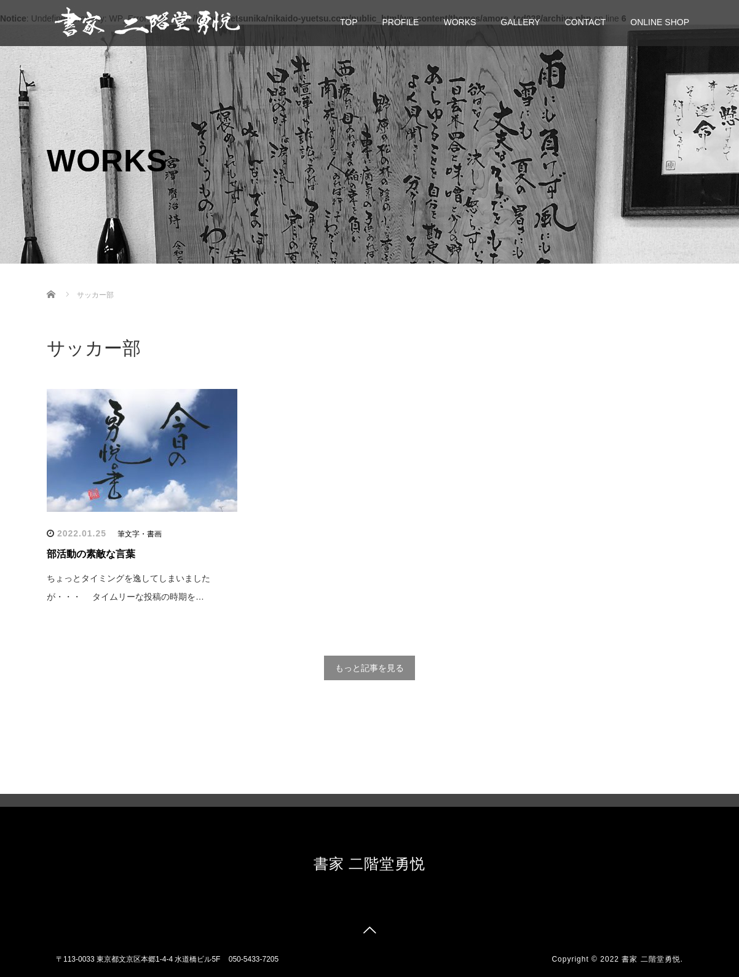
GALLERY (520, 22)
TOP (349, 22)
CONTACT (585, 22)
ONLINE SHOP (659, 22)
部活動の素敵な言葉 (91, 554)
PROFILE (400, 22)
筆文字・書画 (139, 534)
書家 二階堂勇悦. (652, 959)
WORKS (459, 22)
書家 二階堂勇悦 (370, 863)
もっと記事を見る (369, 668)
